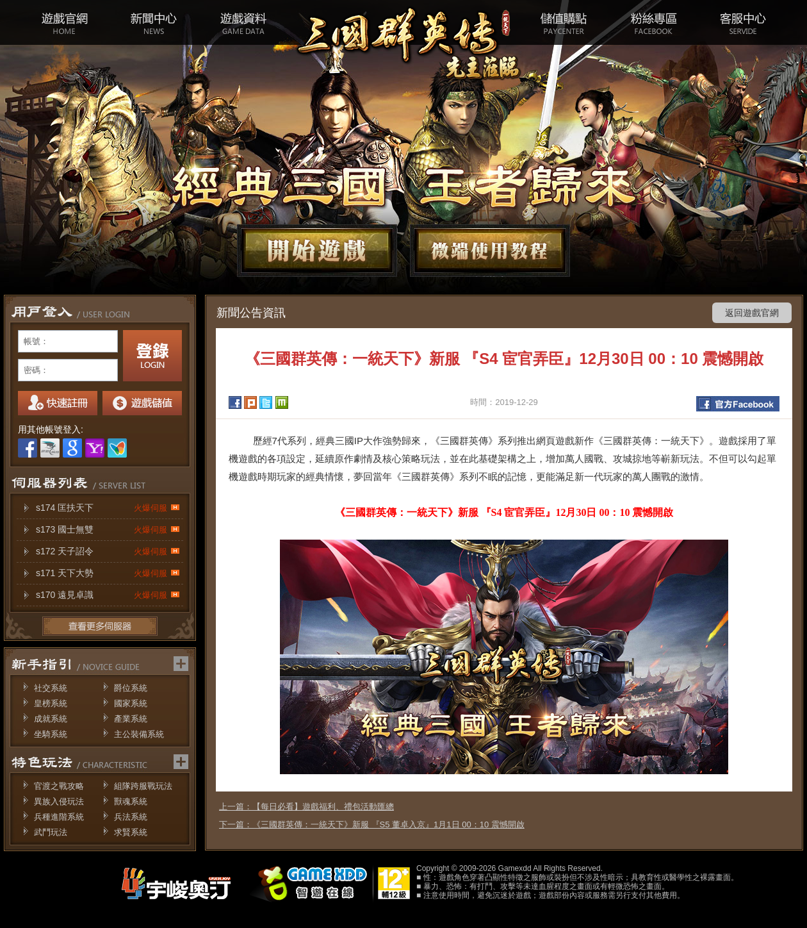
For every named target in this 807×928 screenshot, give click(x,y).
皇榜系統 (50, 703)
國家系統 (130, 703)
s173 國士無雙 (108, 529)
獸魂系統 (130, 801)
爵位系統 (130, 688)
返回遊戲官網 (752, 313)
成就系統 (50, 719)
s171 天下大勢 (108, 573)
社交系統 (50, 688)
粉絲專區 (653, 22)
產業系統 (130, 719)
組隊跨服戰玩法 (143, 786)
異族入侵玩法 (59, 801)
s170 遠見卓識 (108, 595)
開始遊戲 (317, 250)
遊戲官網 (64, 22)
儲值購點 (563, 22)
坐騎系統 (50, 734)
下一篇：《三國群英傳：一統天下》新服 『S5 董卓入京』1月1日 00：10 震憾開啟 (372, 824)
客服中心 (743, 22)
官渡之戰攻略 (59, 786)
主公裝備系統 (139, 734)
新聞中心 (154, 22)
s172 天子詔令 (108, 551)
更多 (100, 626)
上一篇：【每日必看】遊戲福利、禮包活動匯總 (306, 806)
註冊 (57, 403)
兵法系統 (130, 817)
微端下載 (490, 250)
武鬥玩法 (50, 832)
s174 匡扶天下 (108, 507)
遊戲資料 (243, 22)
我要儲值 (142, 403)
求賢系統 (130, 832)
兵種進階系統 (59, 817)
